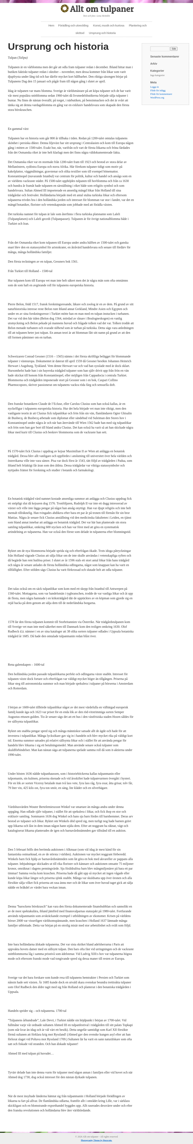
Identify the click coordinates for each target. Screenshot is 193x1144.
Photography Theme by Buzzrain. (96, 1140)
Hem (51, 25)
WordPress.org (157, 97)
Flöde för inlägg (157, 90)
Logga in (154, 87)
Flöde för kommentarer (161, 94)
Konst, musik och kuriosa (108, 25)
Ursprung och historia (102, 33)
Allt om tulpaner (102, 8)
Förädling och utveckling (73, 25)
